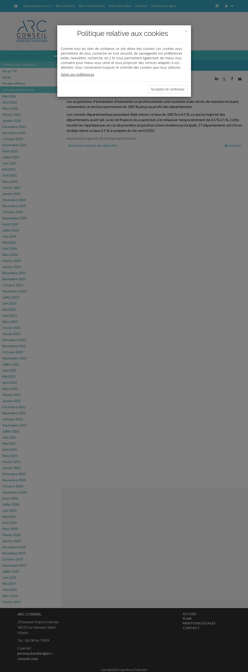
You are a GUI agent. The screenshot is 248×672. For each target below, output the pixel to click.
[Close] (186, 31)
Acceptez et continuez (167, 89)
